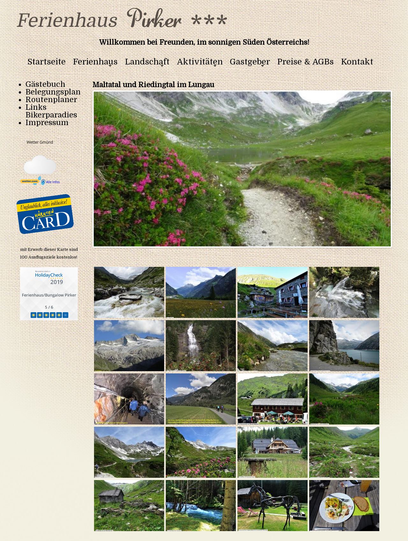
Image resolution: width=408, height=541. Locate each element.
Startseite (46, 62)
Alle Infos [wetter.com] (50, 182)
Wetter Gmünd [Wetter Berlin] (39, 142)
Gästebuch (45, 84)
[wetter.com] (29, 182)
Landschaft (147, 62)
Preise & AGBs (305, 62)
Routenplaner (51, 99)
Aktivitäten (200, 62)
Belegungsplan (53, 91)
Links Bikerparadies (51, 111)
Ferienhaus (95, 62)
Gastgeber (250, 62)
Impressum (47, 122)
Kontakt (357, 62)
